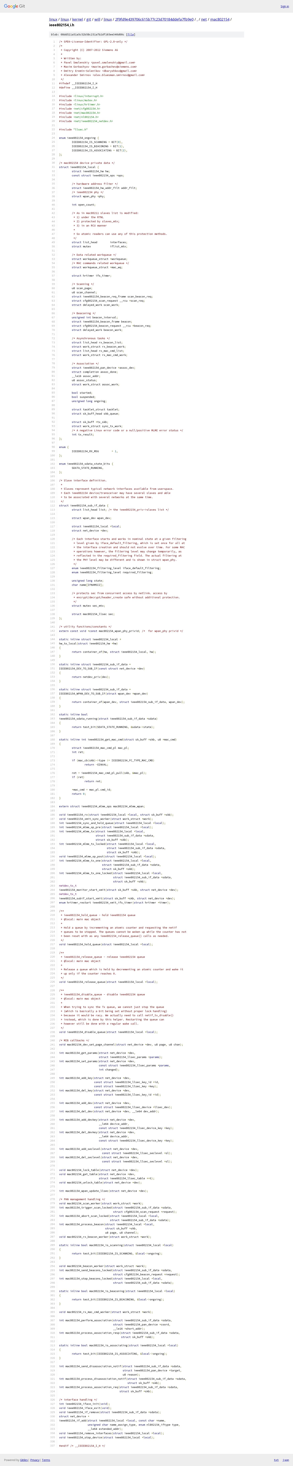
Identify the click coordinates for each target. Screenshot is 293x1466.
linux (53, 19)
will (97, 19)
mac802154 (219, 19)
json (286, 1460)
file (131, 34)
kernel (77, 19)
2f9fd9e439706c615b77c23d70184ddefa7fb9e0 (154, 19)
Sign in (285, 6)
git (88, 19)
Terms (46, 1460)
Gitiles (24, 1460)
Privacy (34, 1460)
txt (276, 1460)
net (204, 19)
